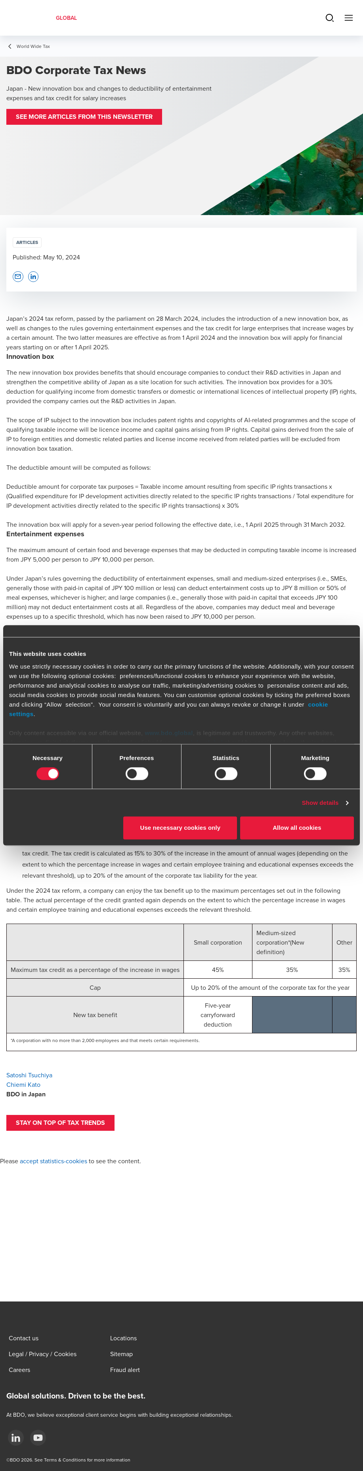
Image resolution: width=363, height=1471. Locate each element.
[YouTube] (38, 1437)
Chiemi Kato (23, 1084)
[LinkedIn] (15, 1437)
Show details (320, 802)
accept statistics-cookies (53, 1161)
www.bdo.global (169, 733)
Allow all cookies (297, 828)
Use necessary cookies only (180, 828)
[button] (84, 117)
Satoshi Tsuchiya (29, 1075)
